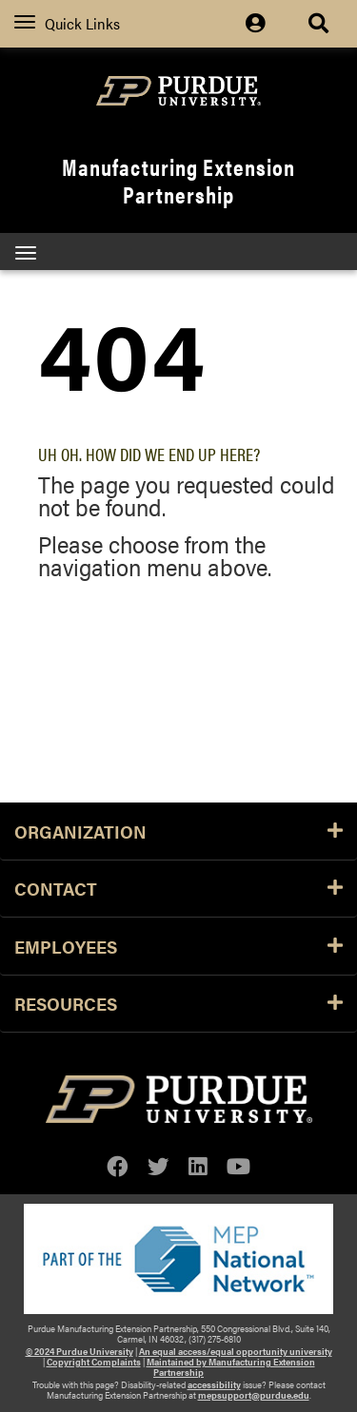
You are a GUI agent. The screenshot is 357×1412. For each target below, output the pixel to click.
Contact (178, 888)
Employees (178, 946)
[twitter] (158, 1166)
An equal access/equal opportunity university (235, 1351)
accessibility (214, 1384)
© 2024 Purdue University (79, 1351)
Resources (178, 1003)
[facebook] (118, 1166)
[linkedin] (198, 1166)
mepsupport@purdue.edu (253, 1395)
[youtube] (238, 1166)
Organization (178, 831)
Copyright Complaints (94, 1361)
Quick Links (67, 23)
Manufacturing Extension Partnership (178, 180)
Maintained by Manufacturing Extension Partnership (231, 1367)
